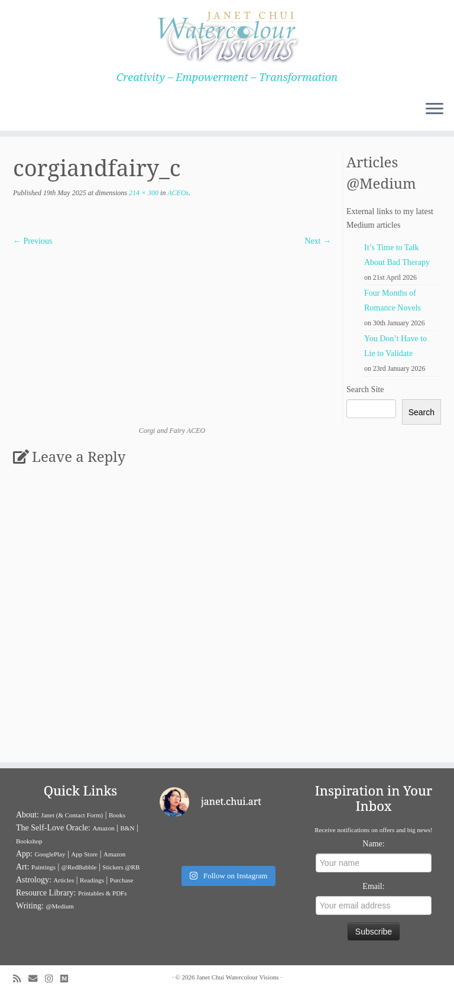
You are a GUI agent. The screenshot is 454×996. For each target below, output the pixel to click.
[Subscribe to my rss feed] (20, 978)
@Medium (59, 906)
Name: (373, 843)
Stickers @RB (121, 867)
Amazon (103, 828)
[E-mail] (36, 978)
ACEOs (177, 193)
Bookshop (29, 841)
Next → (317, 241)
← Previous (33, 241)
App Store (84, 854)
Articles (63, 880)
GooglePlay (50, 854)
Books (117, 815)
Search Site (365, 389)
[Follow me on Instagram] (52, 978)
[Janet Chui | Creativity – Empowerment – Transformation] (227, 35)
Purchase (122, 880)
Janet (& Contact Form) (72, 815)
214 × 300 (142, 193)
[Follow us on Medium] (68, 978)
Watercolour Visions (252, 977)
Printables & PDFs (102, 893)
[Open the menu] (434, 109)
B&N (128, 828)
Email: (373, 886)
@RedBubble (79, 867)
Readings (92, 880)
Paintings (43, 867)
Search (421, 412)
